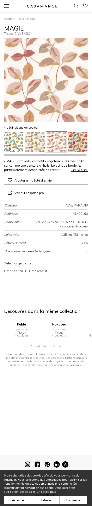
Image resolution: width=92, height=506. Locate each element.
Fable (21, 324)
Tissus (20, 19)
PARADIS (81, 205)
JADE (68, 205)
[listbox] (46, 142)
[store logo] (42, 6)
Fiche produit (38, 271)
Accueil (9, 19)
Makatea (59, 324)
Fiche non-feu (13, 271)
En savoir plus (46, 492)
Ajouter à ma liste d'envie (29, 180)
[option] (13, 142)
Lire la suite (79, 170)
